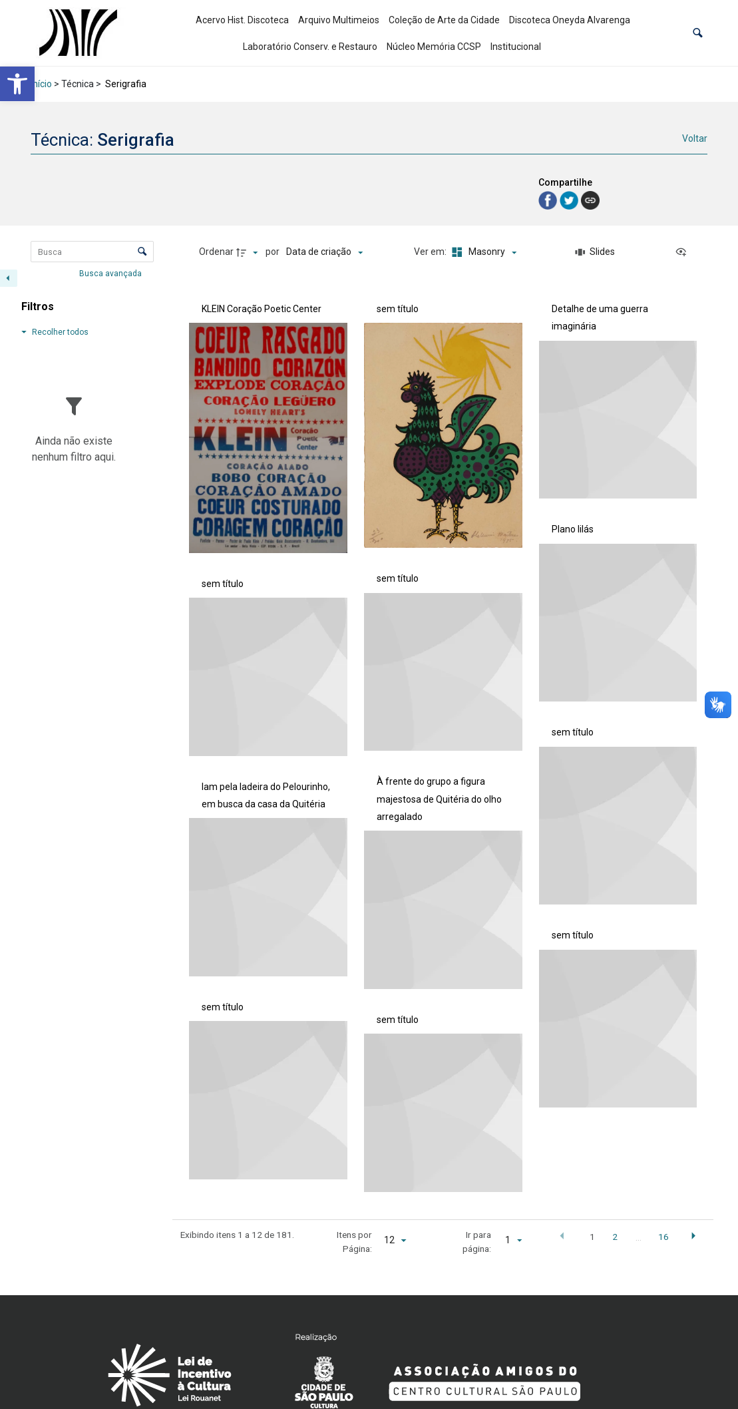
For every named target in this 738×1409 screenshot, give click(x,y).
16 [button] (663, 1236)
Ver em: (431, 251)
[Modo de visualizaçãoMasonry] (482, 252)
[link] (17, 84)
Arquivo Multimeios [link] (338, 20)
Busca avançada (111, 273)
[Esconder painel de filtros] (8, 278)
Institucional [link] (515, 46)
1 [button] (592, 1236)
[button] (697, 33)
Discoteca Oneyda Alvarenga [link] (569, 20)
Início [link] (41, 84)
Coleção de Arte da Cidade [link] (444, 20)
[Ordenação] (324, 252)
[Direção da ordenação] (249, 252)
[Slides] (595, 252)
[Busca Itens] (92, 251)
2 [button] (615, 1236)
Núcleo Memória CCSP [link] (434, 46)
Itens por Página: (354, 1241)
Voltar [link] (694, 138)
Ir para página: (476, 1241)
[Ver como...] (684, 252)
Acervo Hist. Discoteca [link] (242, 20)
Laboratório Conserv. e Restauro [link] (310, 46)
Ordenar (216, 251)
